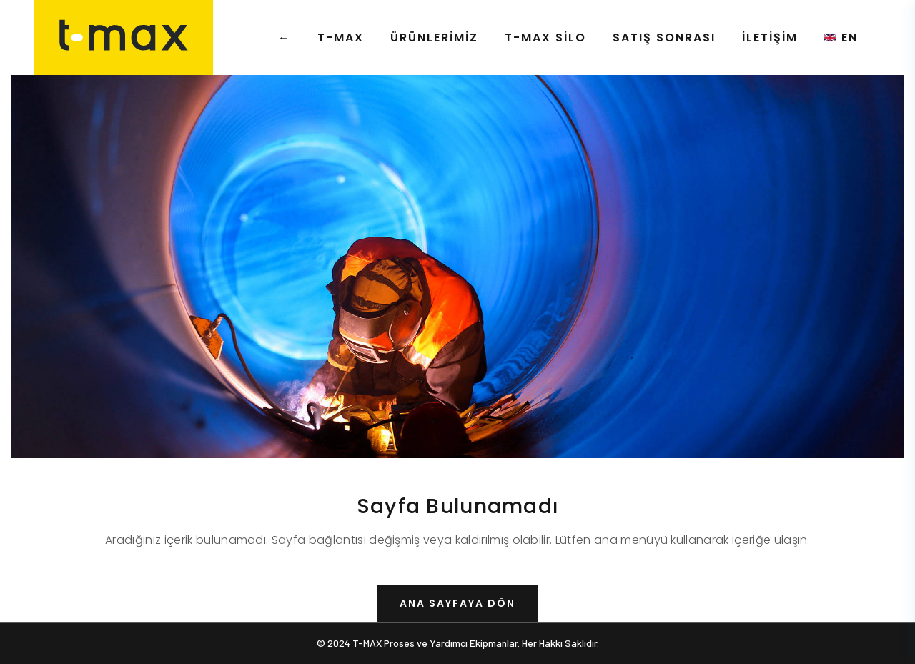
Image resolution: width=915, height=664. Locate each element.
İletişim (770, 37)
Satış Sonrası (664, 37)
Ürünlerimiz (434, 37)
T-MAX (340, 37)
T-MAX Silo (545, 37)
